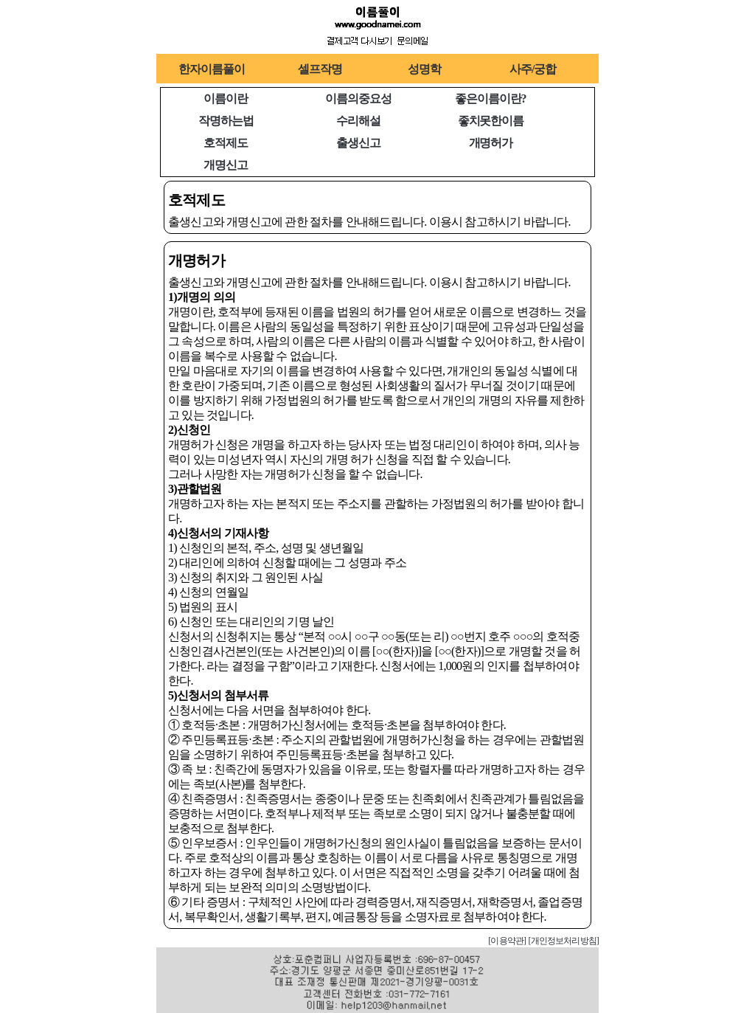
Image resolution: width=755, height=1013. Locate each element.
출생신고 (358, 142)
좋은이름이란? (490, 98)
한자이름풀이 (211, 69)
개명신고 (225, 165)
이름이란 (225, 98)
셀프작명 (320, 69)
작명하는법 (225, 120)
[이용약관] (507, 941)
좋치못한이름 (490, 120)
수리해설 (358, 120)
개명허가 (491, 142)
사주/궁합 (532, 69)
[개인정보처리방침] (563, 941)
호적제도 (225, 142)
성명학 (424, 69)
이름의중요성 (358, 98)
